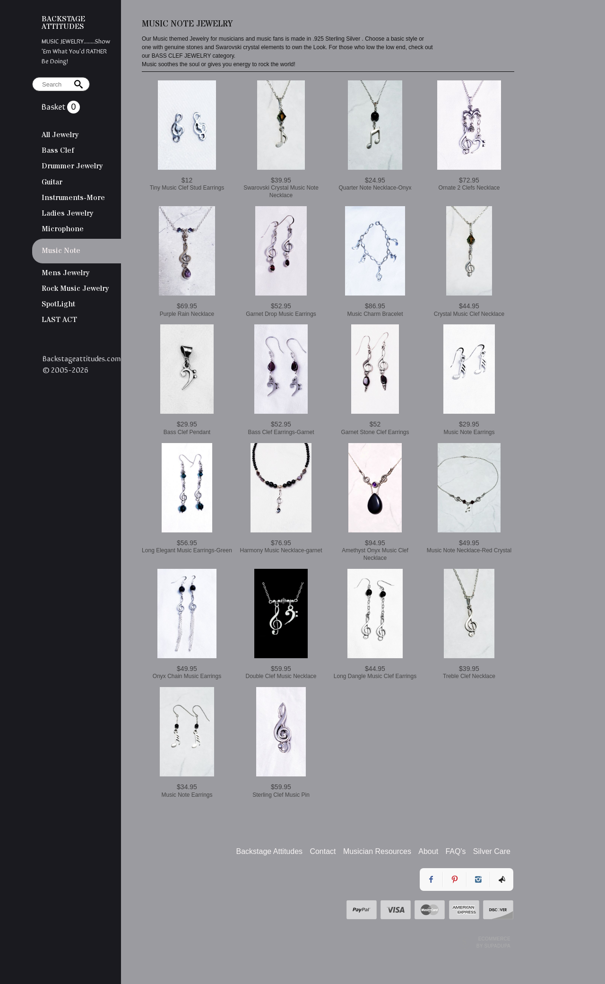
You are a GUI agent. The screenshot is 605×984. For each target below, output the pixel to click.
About (428, 851)
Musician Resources (377, 851)
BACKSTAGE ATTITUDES (63, 23)
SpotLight (58, 304)
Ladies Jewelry (67, 213)
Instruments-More (73, 197)
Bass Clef (58, 150)
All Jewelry (60, 135)
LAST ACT (59, 319)
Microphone (63, 229)
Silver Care (491, 851)
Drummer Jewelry (72, 166)
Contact (323, 851)
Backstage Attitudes (269, 851)
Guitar (52, 182)
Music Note (61, 250)
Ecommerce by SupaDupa (493, 942)
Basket (54, 106)
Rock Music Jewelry (75, 288)
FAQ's (455, 851)
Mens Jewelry (65, 273)
